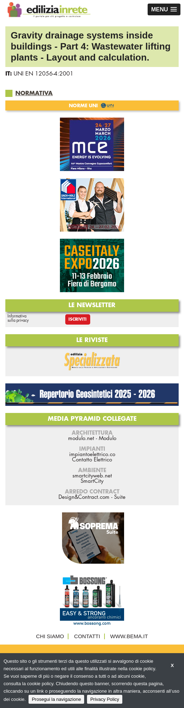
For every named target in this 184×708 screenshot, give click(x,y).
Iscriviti (77, 319)
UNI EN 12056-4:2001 (43, 74)
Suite (120, 497)
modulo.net (81, 438)
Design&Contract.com (83, 497)
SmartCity (92, 481)
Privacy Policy (104, 699)
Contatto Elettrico (92, 459)
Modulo (107, 438)
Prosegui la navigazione (56, 699)
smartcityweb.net (92, 476)
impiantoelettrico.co (92, 454)
